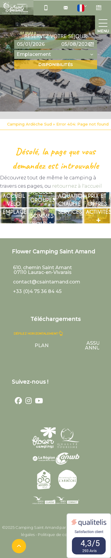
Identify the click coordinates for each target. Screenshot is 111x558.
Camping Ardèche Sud (29, 124)
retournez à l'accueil (77, 186)
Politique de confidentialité (64, 534)
